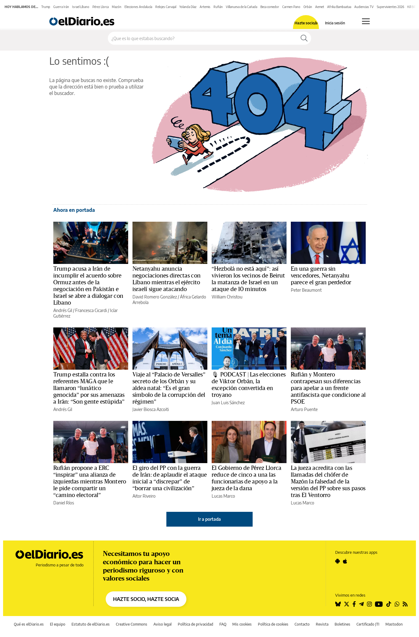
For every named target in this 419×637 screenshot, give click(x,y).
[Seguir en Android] (337, 561)
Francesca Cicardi (91, 310)
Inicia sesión (335, 23)
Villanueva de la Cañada (241, 7)
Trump (45, 7)
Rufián (218, 7)
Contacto (302, 624)
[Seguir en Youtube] (379, 604)
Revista (322, 624)
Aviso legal (162, 624)
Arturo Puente (304, 409)
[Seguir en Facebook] (354, 604)
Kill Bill (411, 7)
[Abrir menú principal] (366, 21)
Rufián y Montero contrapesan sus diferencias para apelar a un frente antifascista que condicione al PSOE (328, 388)
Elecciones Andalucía (138, 7)
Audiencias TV (364, 7)
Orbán (307, 7)
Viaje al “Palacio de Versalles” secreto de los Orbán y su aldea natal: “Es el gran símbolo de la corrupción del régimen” (168, 388)
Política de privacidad (195, 624)
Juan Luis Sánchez (228, 402)
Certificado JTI (367, 624)
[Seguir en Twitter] (346, 604)
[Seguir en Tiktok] (389, 604)
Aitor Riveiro (144, 496)
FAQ (222, 624)
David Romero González (154, 296)
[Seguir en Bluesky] (338, 604)
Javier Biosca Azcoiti (150, 409)
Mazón (116, 7)
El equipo (57, 624)
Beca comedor (269, 7)
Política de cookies (273, 624)
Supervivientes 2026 (390, 7)
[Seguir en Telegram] (361, 604)
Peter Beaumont (306, 290)
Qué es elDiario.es (29, 624)
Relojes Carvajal (165, 7)
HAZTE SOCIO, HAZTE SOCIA (146, 599)
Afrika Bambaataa (339, 7)
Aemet (319, 7)
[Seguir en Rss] (405, 604)
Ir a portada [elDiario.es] (209, 519)
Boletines (342, 624)
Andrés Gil (62, 310)
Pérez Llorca (100, 7)
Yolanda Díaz (188, 7)
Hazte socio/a (306, 23)
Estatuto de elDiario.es (90, 624)
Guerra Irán (61, 7)
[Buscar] (304, 38)
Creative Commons (131, 624)
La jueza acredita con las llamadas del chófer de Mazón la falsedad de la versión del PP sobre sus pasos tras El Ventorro (328, 481)
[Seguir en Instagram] (369, 604)
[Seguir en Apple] (345, 561)
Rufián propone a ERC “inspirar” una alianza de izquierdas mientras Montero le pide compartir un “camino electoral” (89, 481)
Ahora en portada (74, 210)
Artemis (205, 7)
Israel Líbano (80, 7)
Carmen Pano (291, 7)
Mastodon (394, 624)
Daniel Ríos (63, 502)
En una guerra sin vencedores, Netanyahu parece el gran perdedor (321, 276)
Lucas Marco (223, 496)
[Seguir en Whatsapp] (397, 604)
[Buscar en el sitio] (202, 38)
